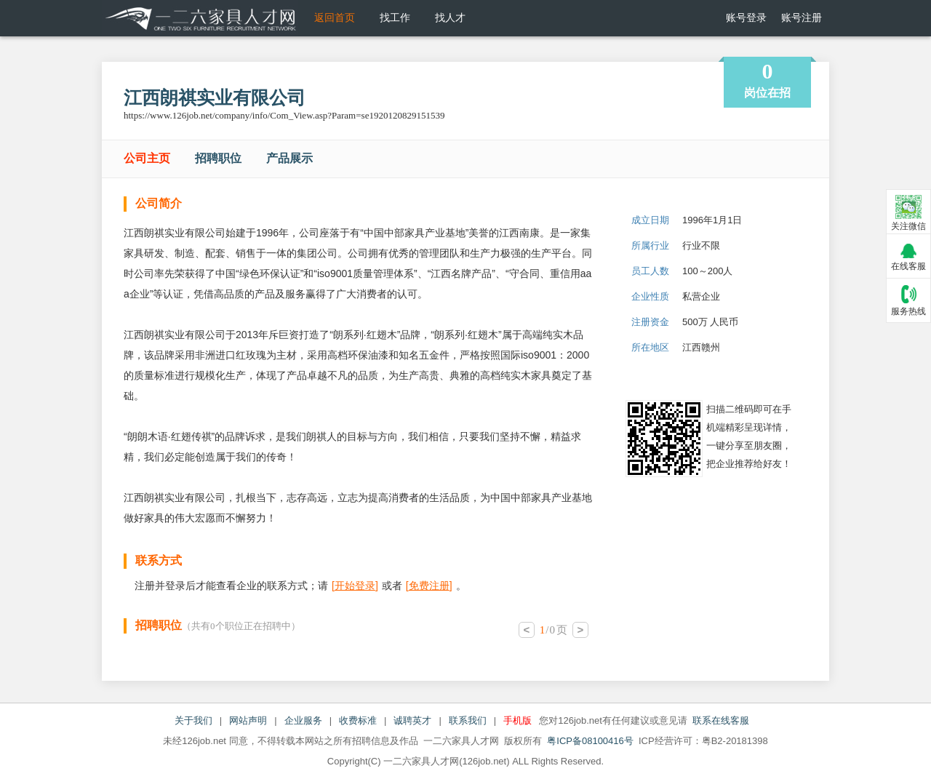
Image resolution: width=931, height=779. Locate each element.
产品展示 (289, 158)
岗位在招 (767, 79)
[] (355, 585)
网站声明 (248, 720)
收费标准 (358, 720)
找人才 (450, 17)
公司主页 (147, 158)
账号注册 (801, 17)
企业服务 (303, 720)
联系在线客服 (720, 720)
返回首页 (334, 17)
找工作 (395, 17)
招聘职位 (218, 158)
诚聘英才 (412, 720)
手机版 (517, 720)
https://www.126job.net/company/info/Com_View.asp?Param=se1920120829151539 (284, 115)
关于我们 (193, 720)
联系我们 (468, 720)
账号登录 (746, 17)
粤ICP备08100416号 (590, 740)
